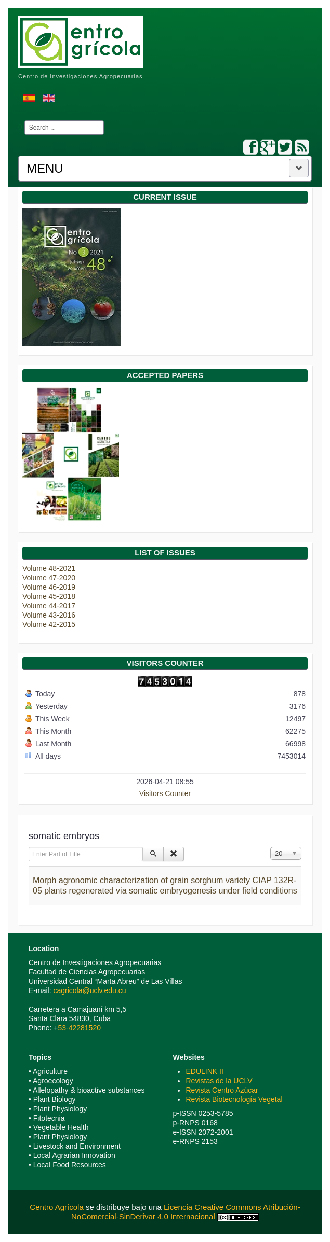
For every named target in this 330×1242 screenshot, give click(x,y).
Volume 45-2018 (48, 596)
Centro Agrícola (58, 1207)
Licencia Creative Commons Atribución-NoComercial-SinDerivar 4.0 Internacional (185, 1212)
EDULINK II (204, 1071)
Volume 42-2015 (48, 624)
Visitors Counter (165, 793)
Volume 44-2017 (48, 606)
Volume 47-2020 (48, 578)
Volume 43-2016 (48, 615)
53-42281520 (79, 1028)
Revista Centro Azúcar (222, 1090)
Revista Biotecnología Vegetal (234, 1099)
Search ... (22, 120)
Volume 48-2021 (48, 568)
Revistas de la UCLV (219, 1081)
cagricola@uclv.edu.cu (89, 990)
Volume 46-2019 (48, 587)
